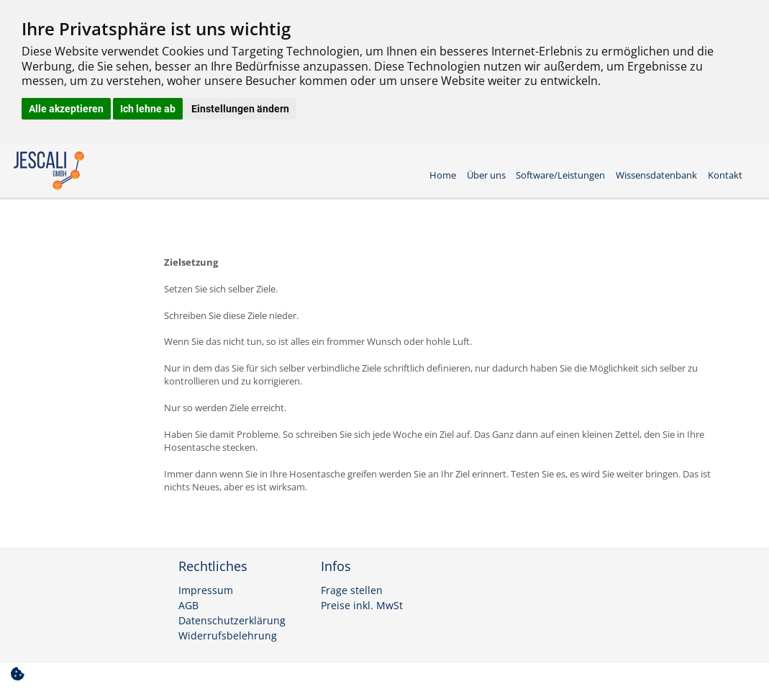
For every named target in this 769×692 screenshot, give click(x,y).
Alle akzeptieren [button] (66, 108)
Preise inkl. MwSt (362, 605)
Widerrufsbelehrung (227, 635)
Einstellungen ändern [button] (240, 108)
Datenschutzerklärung (232, 620)
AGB (188, 605)
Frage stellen (352, 590)
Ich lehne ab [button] (148, 108)
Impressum (205, 590)
